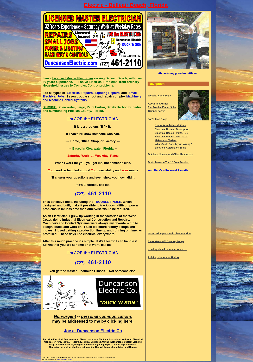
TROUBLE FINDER (107, 202)
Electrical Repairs (80, 93)
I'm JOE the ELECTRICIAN (92, 252)
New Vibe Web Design (64, 359)
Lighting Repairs (107, 93)
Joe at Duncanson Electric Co (93, 330)
